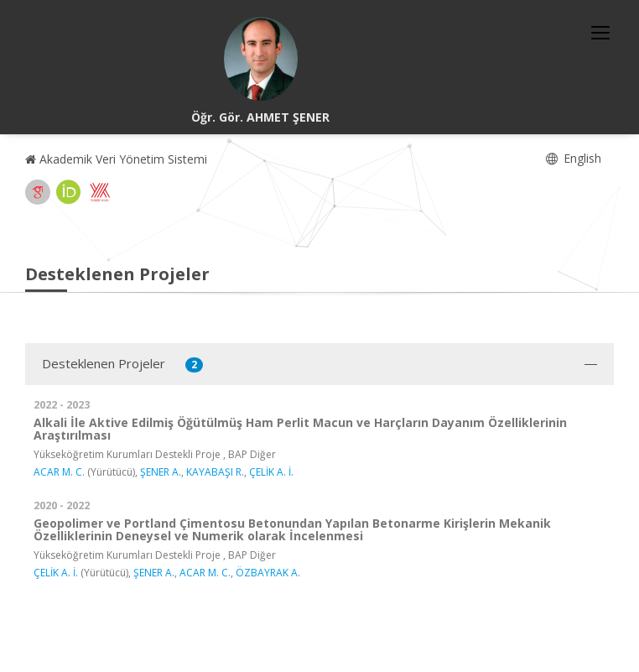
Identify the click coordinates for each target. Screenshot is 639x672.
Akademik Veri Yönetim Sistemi (116, 159)
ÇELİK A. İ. (271, 472)
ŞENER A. (160, 472)
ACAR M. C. (59, 472)
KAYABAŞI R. (215, 472)
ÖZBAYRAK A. (268, 572)
